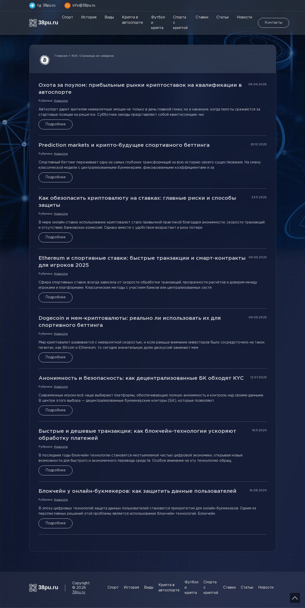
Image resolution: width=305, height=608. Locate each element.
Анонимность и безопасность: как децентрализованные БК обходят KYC (141, 378)
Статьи (222, 17)
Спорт (67, 17)
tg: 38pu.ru (46, 5)
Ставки (202, 17)
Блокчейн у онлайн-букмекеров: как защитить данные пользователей (137, 491)
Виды (109, 17)
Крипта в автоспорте (132, 20)
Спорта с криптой (180, 23)
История (88, 17)
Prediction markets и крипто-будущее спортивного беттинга (124, 145)
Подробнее (55, 124)
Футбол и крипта (158, 23)
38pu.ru (78, 592)
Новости (244, 17)
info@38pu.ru (84, 5)
